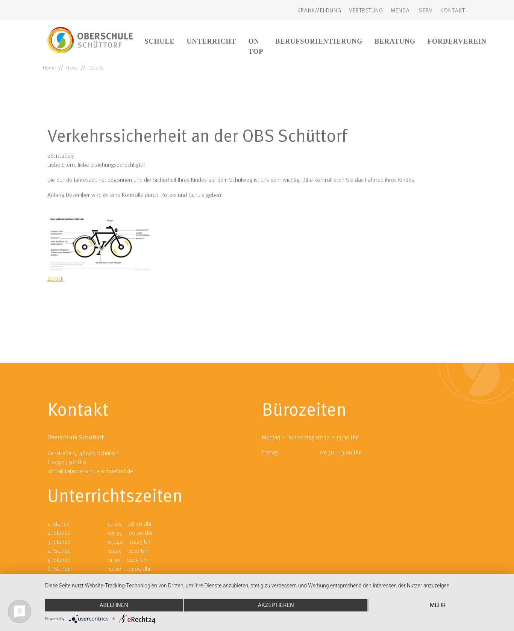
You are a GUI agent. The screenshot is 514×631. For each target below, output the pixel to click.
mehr (438, 605)
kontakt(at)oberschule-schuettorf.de (90, 470)
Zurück (55, 278)
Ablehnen (114, 605)
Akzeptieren (276, 605)
